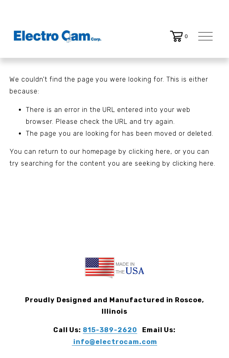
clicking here (149, 151)
